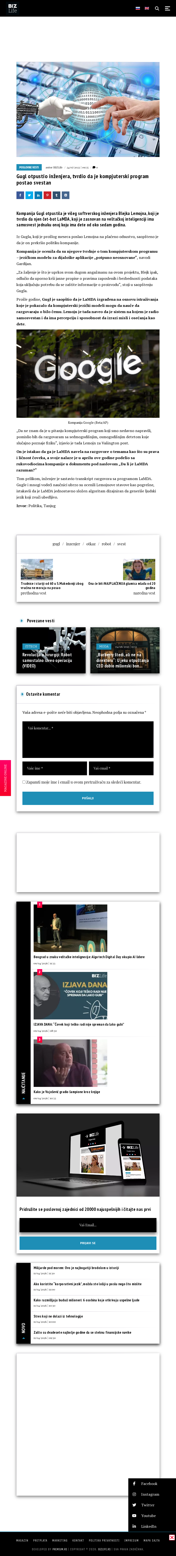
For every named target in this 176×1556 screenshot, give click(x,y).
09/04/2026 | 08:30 (45, 1031)
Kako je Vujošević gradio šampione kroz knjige (67, 1092)
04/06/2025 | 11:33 (126, 646)
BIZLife (57, 167)
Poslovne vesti (29, 167)
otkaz (91, 543)
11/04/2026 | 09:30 (45, 1338)
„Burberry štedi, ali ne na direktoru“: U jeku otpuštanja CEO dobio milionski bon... (122, 660)
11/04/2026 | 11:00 (44, 1289)
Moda (104, 646)
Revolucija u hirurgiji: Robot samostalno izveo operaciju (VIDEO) (47, 660)
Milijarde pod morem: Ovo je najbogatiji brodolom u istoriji (76, 1268)
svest (121, 543)
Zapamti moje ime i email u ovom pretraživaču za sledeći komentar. (83, 782)
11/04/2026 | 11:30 (44, 1273)
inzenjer (73, 543)
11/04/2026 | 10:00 (45, 1321)
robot (106, 543)
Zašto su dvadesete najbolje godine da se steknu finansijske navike (82, 1332)
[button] (152, 1483)
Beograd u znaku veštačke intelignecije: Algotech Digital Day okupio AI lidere (89, 957)
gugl (56, 543)
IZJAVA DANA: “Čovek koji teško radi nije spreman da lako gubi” (79, 1024)
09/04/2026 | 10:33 (45, 1098)
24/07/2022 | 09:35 (77, 167)
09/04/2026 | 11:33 (44, 963)
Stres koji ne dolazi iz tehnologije (58, 1316)
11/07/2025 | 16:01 (54, 646)
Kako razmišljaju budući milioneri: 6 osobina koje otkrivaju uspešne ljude (87, 1300)
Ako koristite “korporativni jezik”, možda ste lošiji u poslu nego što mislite (88, 1284)
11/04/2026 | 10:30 (44, 1305)
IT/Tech (31, 646)
